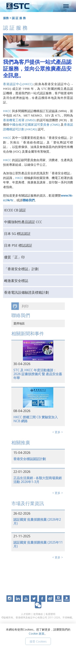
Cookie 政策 (36, 633)
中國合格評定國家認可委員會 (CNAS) (34, 124)
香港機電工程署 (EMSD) (19, 120)
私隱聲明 (50, 614)
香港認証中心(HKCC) (18, 84)
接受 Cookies (38, 641)
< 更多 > (57, 432)
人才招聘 (26, 614)
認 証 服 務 (19, 18)
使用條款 (38, 614)
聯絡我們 (28, 200)
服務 (6, 18)
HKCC (7, 111)
